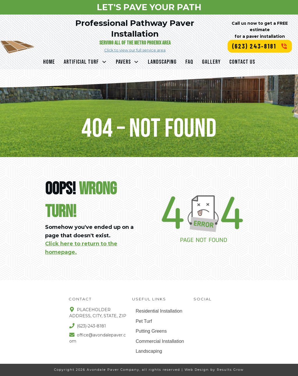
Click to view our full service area (135, 50)
